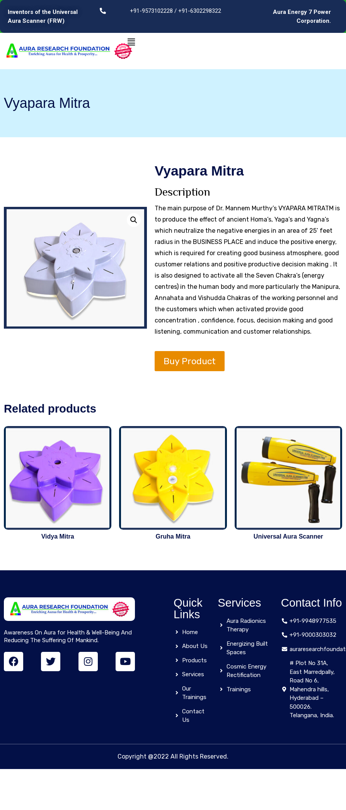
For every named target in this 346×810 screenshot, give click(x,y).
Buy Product (190, 361)
